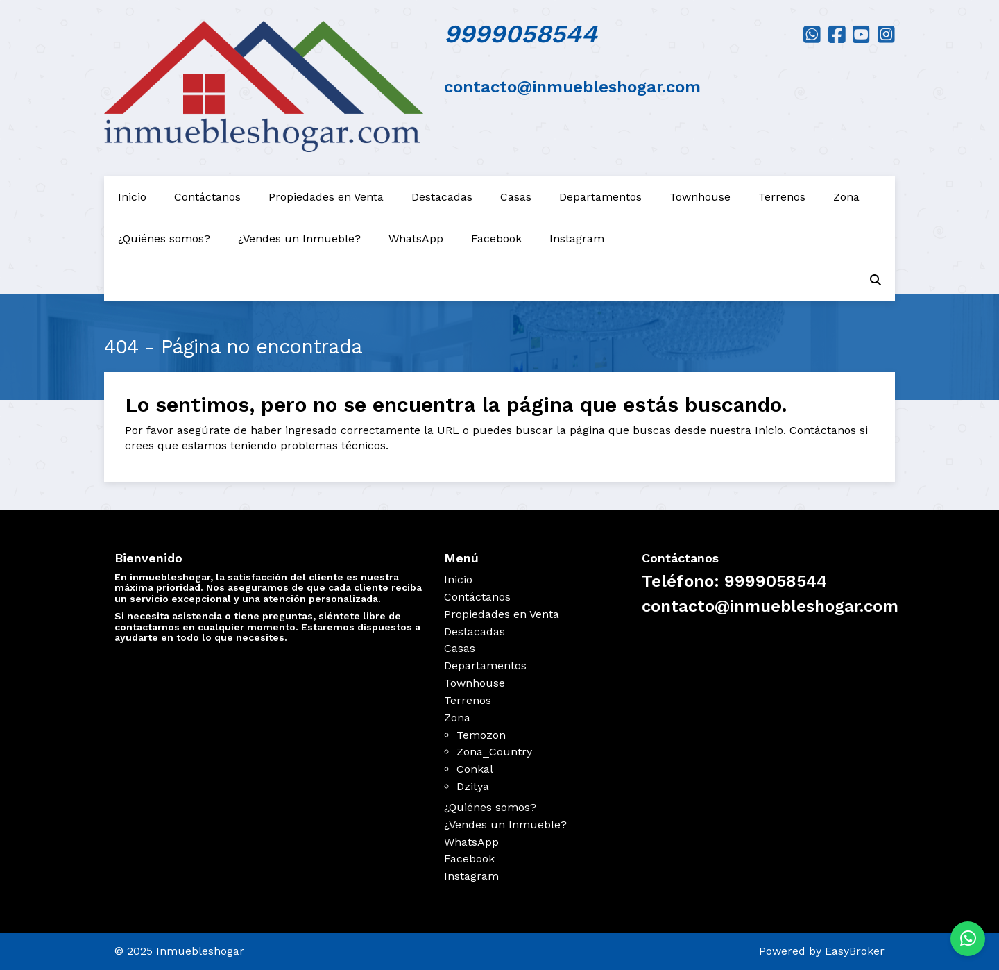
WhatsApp (415, 238)
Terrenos (781, 196)
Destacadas (441, 196)
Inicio (132, 196)
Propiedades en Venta (326, 196)
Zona (846, 196)
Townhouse (700, 196)
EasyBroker (855, 951)
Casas (515, 196)
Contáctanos (207, 196)
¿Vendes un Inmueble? (299, 238)
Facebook (496, 238)
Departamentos (600, 196)
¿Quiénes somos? (164, 238)
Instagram (576, 238)
